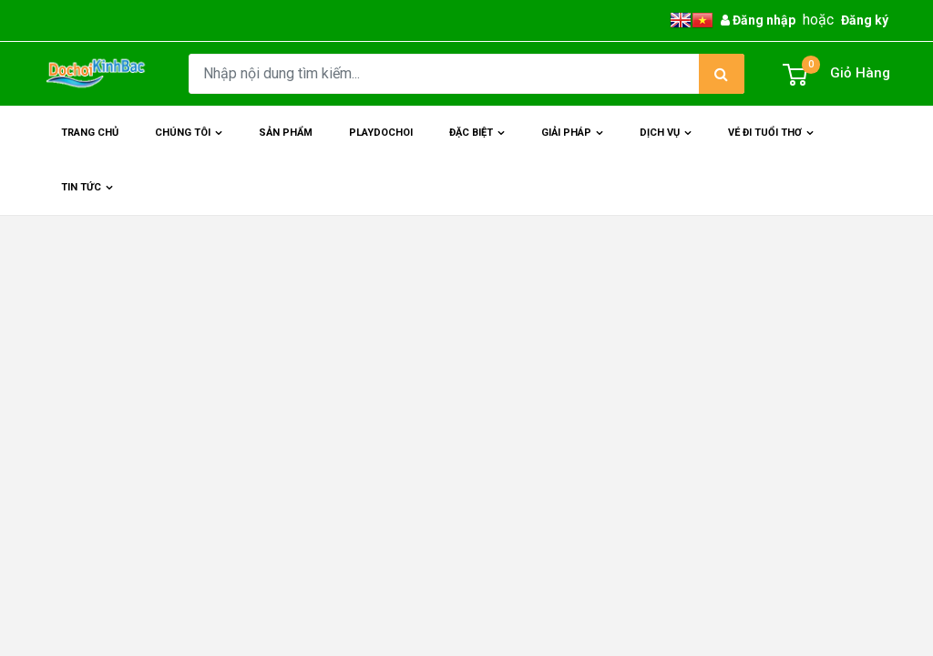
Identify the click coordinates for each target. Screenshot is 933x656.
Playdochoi (381, 132)
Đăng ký (864, 20)
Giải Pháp (574, 143)
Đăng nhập (758, 20)
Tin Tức (89, 198)
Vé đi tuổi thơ (772, 143)
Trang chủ (89, 132)
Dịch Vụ (667, 143)
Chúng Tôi (190, 143)
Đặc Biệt (478, 143)
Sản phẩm (286, 132)
